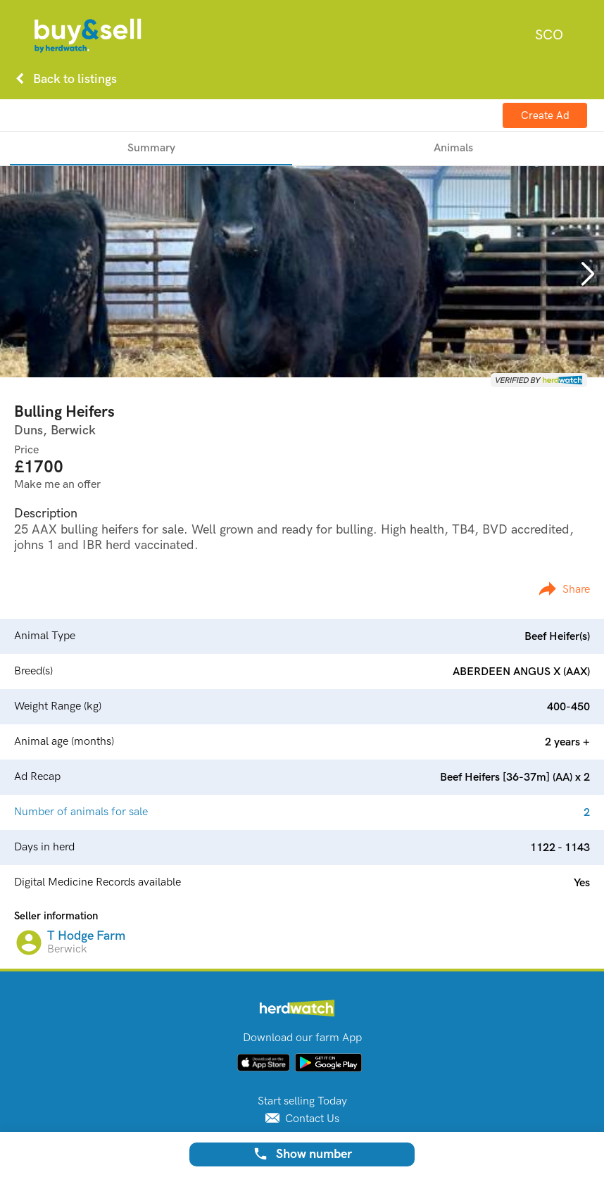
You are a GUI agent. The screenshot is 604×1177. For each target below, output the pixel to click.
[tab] (151, 148)
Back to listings (63, 79)
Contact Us (302, 1119)
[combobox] (549, 35)
